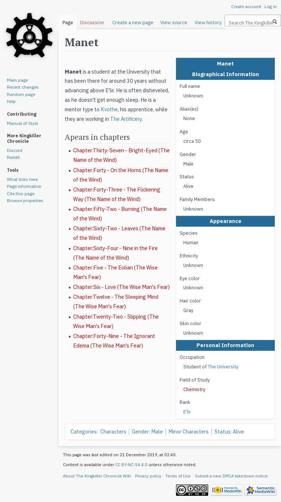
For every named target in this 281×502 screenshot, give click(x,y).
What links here (22, 179)
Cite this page (20, 193)
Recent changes (23, 87)
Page (68, 22)
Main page (17, 80)
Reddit (13, 157)
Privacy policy (148, 476)
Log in (271, 6)
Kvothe (109, 109)
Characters (113, 431)
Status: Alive (229, 431)
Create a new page (132, 22)
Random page (21, 94)
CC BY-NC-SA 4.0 (131, 464)
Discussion (92, 22)
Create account (246, 6)
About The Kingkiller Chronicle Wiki (97, 476)
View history (208, 22)
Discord (14, 150)
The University (223, 366)
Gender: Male (147, 431)
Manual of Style (22, 123)
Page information (24, 186)
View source (173, 22)
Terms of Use (178, 476)
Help (11, 101)
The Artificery (126, 118)
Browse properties (25, 200)
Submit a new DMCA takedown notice (231, 476)
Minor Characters (188, 431)
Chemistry (194, 389)
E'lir (187, 411)
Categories (84, 431)
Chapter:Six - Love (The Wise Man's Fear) (121, 286)
